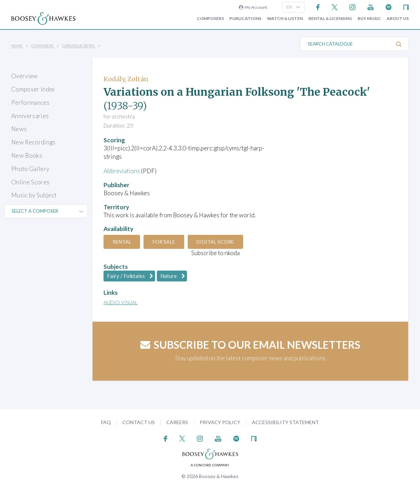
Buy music (369, 18)
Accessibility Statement (285, 422)
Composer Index (33, 89)
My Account (253, 7)
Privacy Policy (220, 422)
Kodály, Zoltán (126, 79)
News (19, 128)
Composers (210, 18)
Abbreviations (122, 171)
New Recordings (33, 142)
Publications (245, 18)
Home (17, 45)
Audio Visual (121, 302)
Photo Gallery (30, 168)
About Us (398, 18)
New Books (26, 155)
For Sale (164, 242)
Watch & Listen (285, 18)
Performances (30, 102)
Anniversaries (30, 116)
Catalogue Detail (78, 45)
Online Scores (30, 182)
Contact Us (138, 422)
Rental (122, 242)
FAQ (106, 422)
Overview (24, 76)
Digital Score (216, 242)
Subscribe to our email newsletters (250, 344)
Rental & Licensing (330, 18)
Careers (177, 422)
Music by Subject (33, 195)
